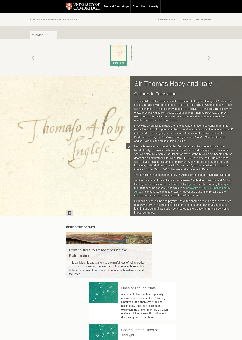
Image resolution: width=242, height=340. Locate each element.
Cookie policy (140, 333)
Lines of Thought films (174, 238)
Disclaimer (112, 333)
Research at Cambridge (141, 6)
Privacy (126, 333)
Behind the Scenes (197, 19)
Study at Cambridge (80, 6)
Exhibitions (166, 19)
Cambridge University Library (53, 19)
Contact (98, 333)
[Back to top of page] (156, 309)
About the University (110, 6)
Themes (37, 35)
